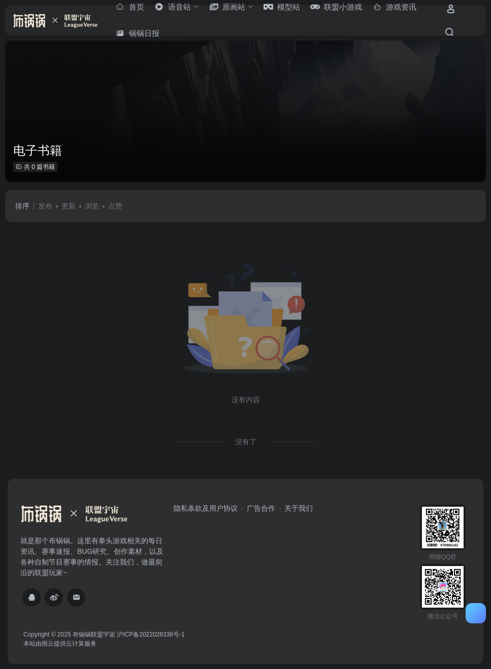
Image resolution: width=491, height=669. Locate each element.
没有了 (245, 442)
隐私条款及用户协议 (206, 508)
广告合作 (261, 508)
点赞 (115, 206)
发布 (45, 206)
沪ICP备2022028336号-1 (150, 634)
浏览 (92, 206)
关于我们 (298, 508)
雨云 (48, 643)
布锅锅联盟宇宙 (94, 634)
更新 (68, 206)
